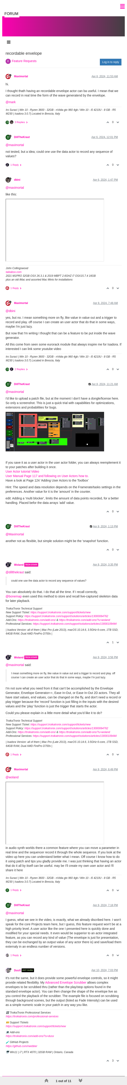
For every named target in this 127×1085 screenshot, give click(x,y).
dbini (17, 179)
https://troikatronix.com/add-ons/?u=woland (84, 620)
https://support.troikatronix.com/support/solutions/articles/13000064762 (66, 616)
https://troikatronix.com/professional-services (32, 1016)
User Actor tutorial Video (22, 471)
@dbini (10, 311)
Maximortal (21, 76)
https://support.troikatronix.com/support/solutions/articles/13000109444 (75, 623)
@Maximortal (15, 534)
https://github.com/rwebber (21, 1046)
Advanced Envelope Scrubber (65, 982)
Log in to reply (110, 62)
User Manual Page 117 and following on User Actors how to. (47, 476)
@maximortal (15, 145)
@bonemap (14, 596)
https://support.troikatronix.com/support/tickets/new (60, 612)
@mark (11, 102)
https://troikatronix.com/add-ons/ (37, 620)
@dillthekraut (15, 572)
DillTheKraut (22, 137)
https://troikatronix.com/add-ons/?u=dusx (30, 1036)
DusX (17, 970)
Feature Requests (24, 61)
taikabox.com (14, 272)
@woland (12, 777)
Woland (19, 564)
